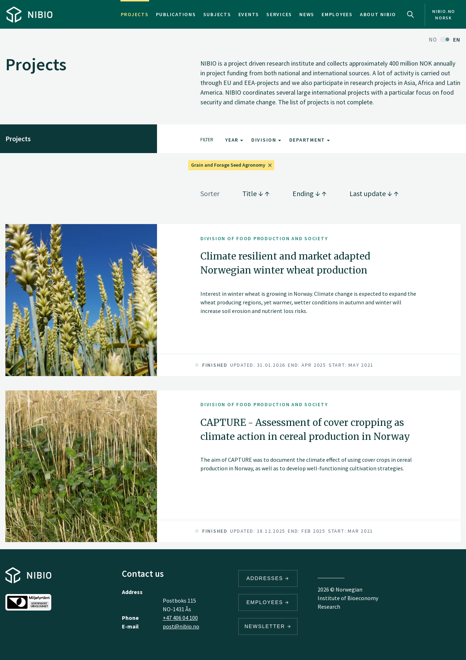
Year (234, 140)
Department (309, 140)
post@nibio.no (181, 626)
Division (266, 140)
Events (249, 14)
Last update (374, 193)
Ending (310, 193)
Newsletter (267, 626)
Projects (135, 14)
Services (279, 14)
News (306, 14)
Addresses (268, 578)
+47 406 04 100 (180, 617)
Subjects (217, 14)
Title (256, 193)
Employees (337, 14)
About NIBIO (378, 14)
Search (410, 14)
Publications (176, 14)
